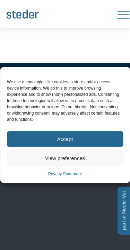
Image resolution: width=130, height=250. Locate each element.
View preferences (65, 158)
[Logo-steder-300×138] (53, 14)
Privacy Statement (65, 174)
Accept (65, 139)
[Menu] (120, 14)
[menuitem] (120, 14)
